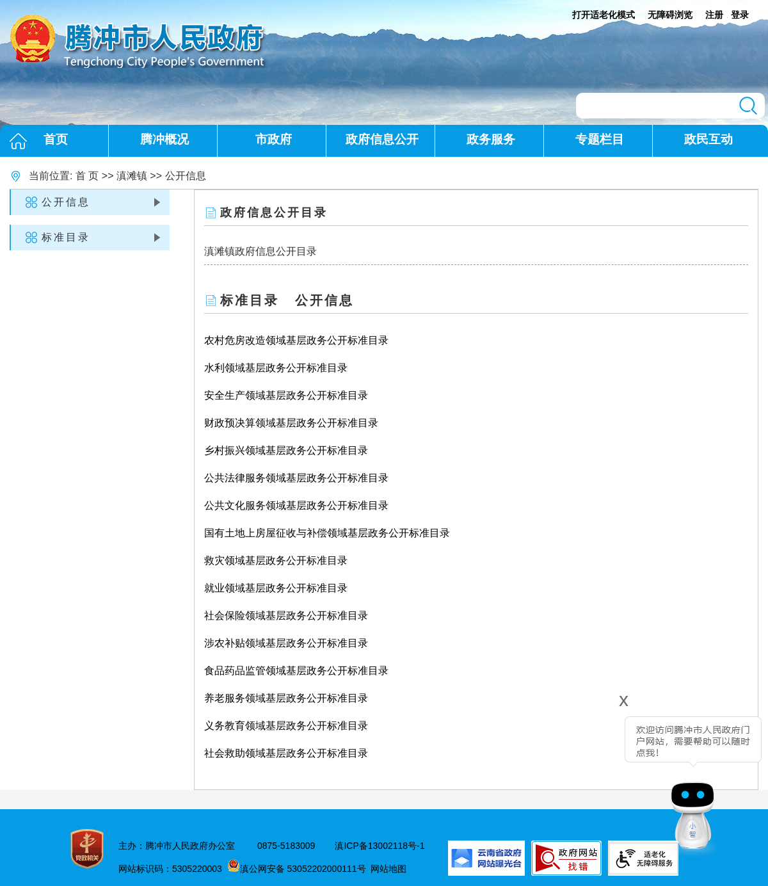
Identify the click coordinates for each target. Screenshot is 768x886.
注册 (714, 15)
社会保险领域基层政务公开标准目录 (286, 615)
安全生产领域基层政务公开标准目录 (286, 395)
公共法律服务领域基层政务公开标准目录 (296, 477)
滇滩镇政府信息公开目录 (260, 251)
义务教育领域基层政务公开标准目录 (286, 725)
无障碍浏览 (670, 15)
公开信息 (185, 175)
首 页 (87, 175)
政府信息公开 (382, 139)
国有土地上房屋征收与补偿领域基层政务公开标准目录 (327, 533)
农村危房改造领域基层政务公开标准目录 (296, 340)
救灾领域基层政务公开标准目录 (276, 560)
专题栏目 (599, 139)
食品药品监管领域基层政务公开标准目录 (296, 670)
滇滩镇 (131, 175)
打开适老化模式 (603, 15)
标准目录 (66, 237)
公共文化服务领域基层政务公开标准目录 (296, 505)
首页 (56, 139)
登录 (740, 15)
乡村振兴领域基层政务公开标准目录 (286, 450)
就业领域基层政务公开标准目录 (276, 588)
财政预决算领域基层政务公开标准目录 (291, 422)
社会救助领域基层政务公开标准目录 (286, 753)
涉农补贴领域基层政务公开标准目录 (286, 643)
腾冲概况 (164, 139)
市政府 (273, 139)
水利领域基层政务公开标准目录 (276, 367)
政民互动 (708, 139)
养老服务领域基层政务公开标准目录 (286, 698)
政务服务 (491, 139)
